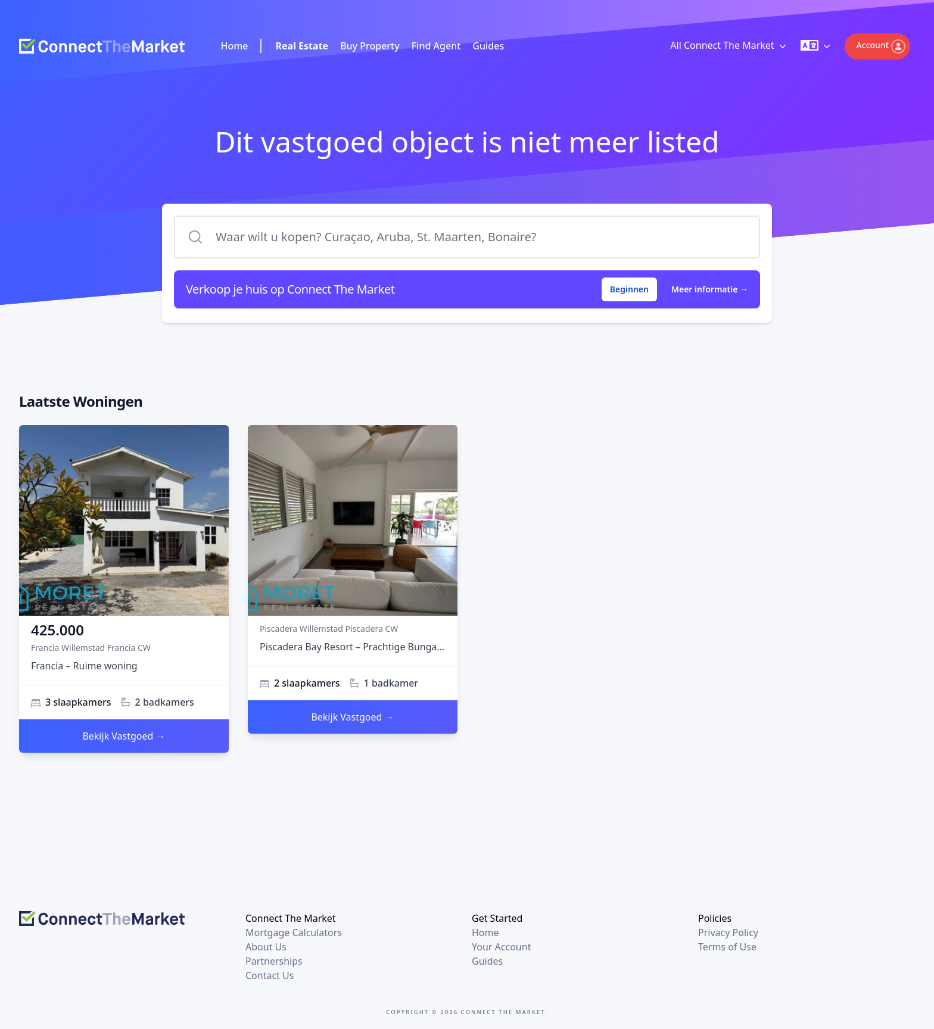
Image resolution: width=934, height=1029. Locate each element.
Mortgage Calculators (293, 932)
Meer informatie (709, 289)
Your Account (501, 946)
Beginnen (629, 289)
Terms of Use (727, 946)
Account (881, 46)
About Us (266, 946)
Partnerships (274, 961)
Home (234, 45)
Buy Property (370, 45)
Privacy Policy (728, 932)
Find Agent (436, 45)
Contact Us (269, 975)
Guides (488, 45)
